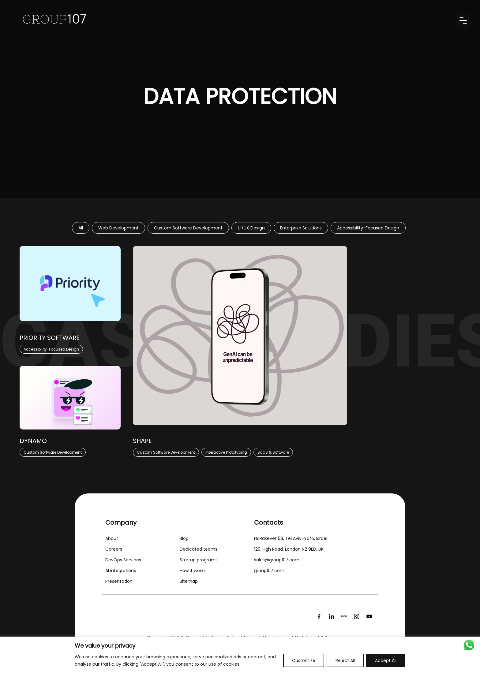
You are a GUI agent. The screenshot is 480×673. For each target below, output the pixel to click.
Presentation (119, 581)
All (80, 228)
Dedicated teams (198, 549)
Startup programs (199, 560)
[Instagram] (356, 616)
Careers (113, 549)
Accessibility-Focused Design (368, 228)
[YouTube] (369, 616)
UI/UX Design (251, 228)
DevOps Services (123, 560)
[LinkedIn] (331, 616)
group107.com (269, 570)
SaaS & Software (273, 452)
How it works (193, 570)
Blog (184, 538)
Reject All (345, 660)
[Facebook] (318, 616)
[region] (240, 655)
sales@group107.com (276, 560)
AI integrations (120, 570)
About (111, 538)
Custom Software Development (188, 228)
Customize (303, 660)
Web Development (118, 228)
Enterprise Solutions (301, 228)
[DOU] (344, 616)
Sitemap (189, 581)
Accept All (385, 660)
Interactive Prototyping (226, 452)
